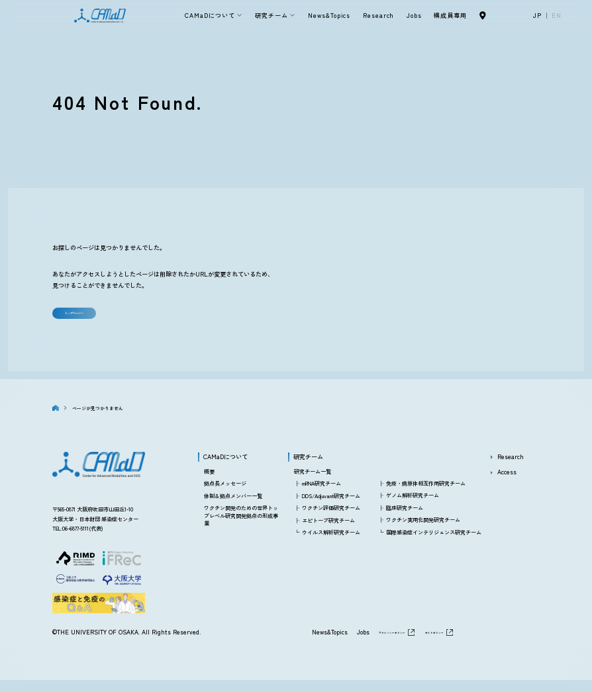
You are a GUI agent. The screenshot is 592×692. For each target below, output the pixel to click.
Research (378, 15)
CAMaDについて (209, 15)
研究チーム (271, 15)
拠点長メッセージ (225, 495)
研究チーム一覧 (312, 482)
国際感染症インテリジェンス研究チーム (433, 543)
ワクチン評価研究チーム (331, 519)
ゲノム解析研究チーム (412, 507)
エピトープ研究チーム (328, 531)
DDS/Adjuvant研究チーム (331, 507)
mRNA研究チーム (321, 495)
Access (507, 483)
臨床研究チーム (404, 519)
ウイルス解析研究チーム (331, 543)
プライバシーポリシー (352, 644)
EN (557, 15)
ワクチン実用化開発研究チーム (423, 531)
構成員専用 (450, 15)
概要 (209, 482)
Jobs (414, 15)
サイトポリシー (423, 644)
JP (537, 15)
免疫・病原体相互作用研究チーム (426, 494)
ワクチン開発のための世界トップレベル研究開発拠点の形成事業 (241, 526)
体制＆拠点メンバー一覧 (233, 507)
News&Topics (329, 15)
